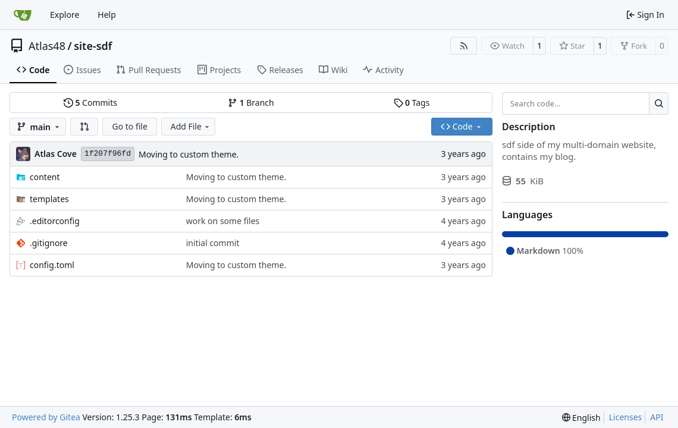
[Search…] (658, 103)
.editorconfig (55, 220)
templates (49, 198)
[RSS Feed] (464, 46)
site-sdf (93, 46)
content (45, 176)
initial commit (213, 242)
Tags (412, 102)
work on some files (223, 220)
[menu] (581, 417)
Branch (251, 102)
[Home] (22, 15)
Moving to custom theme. (188, 154)
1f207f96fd (107, 153)
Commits (90, 102)
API (656, 417)
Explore (64, 14)
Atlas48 (47, 46)
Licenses (625, 417)
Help (107, 14)
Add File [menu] (191, 126)
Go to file (129, 126)
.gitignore (49, 242)
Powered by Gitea (46, 417)
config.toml (52, 264)
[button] (84, 127)
